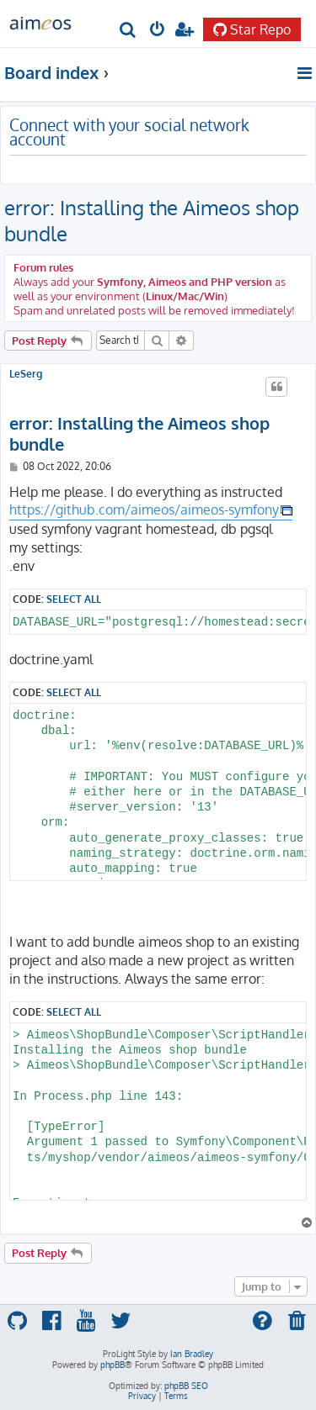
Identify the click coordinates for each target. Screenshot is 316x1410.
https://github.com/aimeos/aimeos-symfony (144, 509)
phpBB (112, 1365)
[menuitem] (128, 30)
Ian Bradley (191, 1354)
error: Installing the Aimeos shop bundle (151, 220)
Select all (73, 598)
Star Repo (252, 29)
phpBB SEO (186, 1386)
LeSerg (25, 374)
